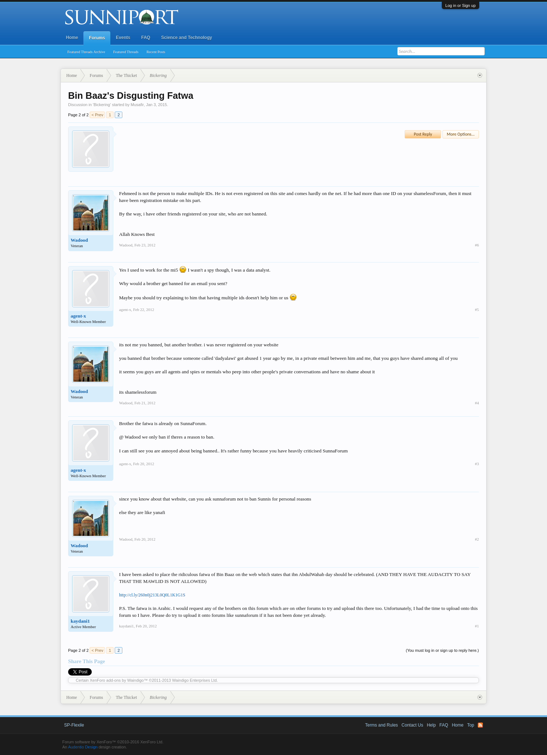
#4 (477, 403)
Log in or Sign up (460, 5)
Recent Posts (155, 52)
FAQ (145, 37)
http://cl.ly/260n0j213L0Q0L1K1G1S (152, 595)
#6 (477, 245)
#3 (477, 464)
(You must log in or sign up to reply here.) (442, 650)
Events (123, 37)
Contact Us (412, 725)
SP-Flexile (74, 725)
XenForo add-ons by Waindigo (117, 680)
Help (431, 725)
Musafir (137, 104)
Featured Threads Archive (86, 52)
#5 (477, 309)
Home (72, 37)
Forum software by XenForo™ (113, 742)
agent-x (78, 316)
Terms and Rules (381, 725)
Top (470, 725)
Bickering (102, 104)
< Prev (97, 115)
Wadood (79, 240)
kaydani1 (80, 621)
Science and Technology (186, 37)
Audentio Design (83, 747)
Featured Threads (126, 52)
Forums (97, 37)
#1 (477, 626)
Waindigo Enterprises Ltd (194, 680)
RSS (480, 725)
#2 (477, 539)
